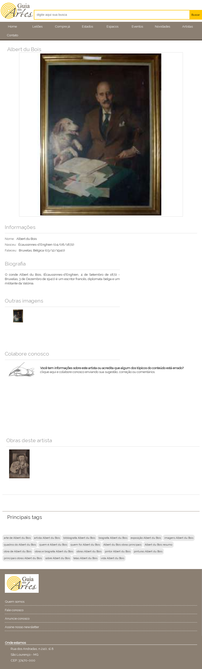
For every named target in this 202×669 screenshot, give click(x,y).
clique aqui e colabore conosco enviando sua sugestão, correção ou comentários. (114, 373)
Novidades (162, 26)
